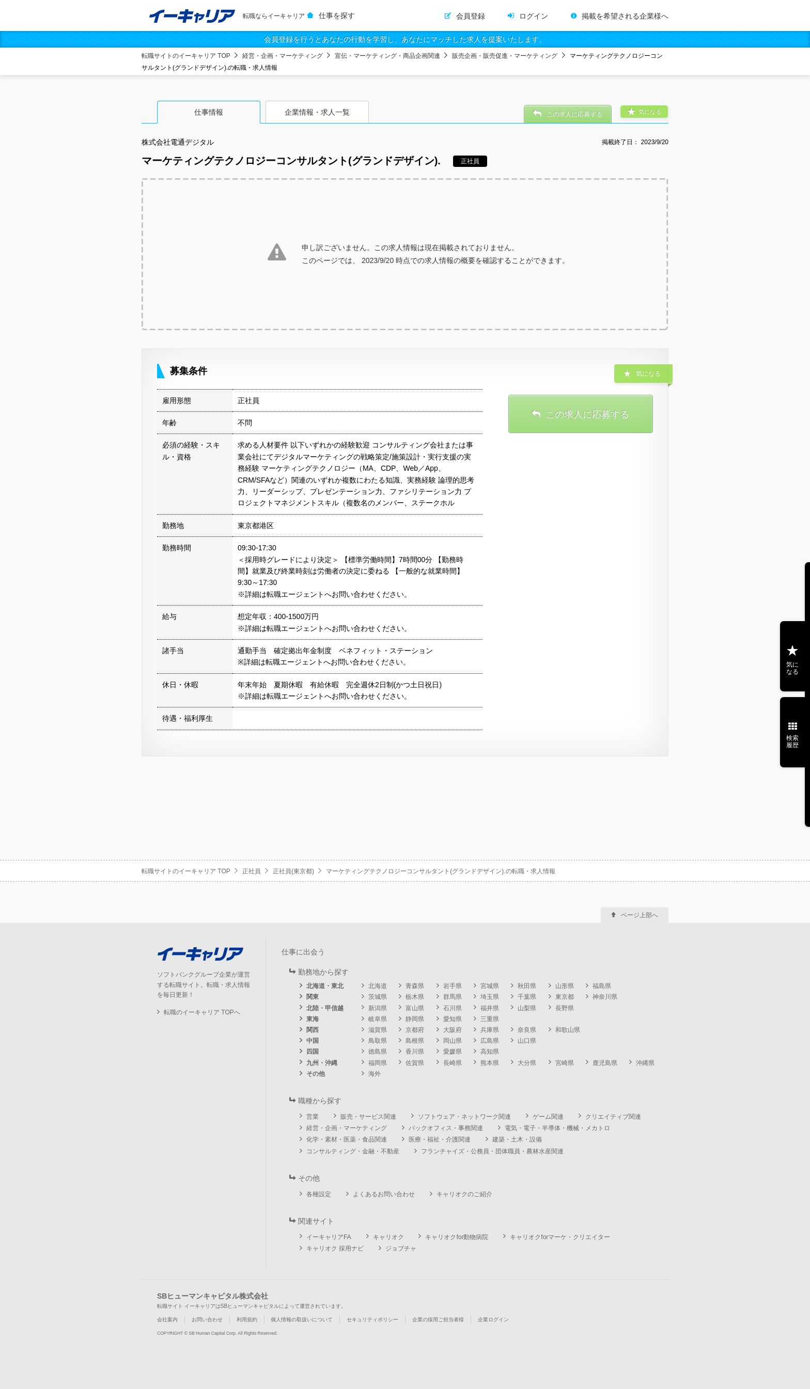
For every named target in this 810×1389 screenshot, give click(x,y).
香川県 (415, 1051)
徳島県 (377, 1051)
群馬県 (452, 996)
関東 (312, 996)
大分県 (527, 1063)
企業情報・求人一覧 (317, 112)
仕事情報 (208, 112)
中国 (312, 1040)
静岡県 (415, 1019)
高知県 (489, 1051)
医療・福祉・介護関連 (440, 1139)
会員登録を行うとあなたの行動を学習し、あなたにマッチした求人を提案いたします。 (405, 39)
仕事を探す (337, 15)
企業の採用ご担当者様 (438, 1319)
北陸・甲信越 (325, 1008)
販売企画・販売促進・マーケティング (504, 55)
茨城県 (377, 996)
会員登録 (470, 16)
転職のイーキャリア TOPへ (202, 1012)
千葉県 (527, 996)
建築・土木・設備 (517, 1139)
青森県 (415, 986)
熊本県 (489, 1063)
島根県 (415, 1040)
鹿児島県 (605, 1063)
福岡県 (377, 1063)
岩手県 (452, 986)
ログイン (533, 16)
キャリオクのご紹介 (464, 1194)
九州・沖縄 (321, 1063)
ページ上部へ (639, 915)
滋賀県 (377, 1029)
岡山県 (452, 1040)
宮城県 (489, 986)
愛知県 (452, 1019)
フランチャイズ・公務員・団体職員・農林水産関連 (492, 1151)
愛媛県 (452, 1051)
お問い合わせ (207, 1319)
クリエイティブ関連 (613, 1116)
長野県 (564, 1008)
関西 (312, 1029)
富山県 (415, 1008)
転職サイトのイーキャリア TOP (186, 55)
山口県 (527, 1040)
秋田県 (527, 986)
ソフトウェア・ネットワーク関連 (464, 1116)
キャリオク (388, 1237)
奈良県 (527, 1029)
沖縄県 (645, 1063)
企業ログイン (493, 1319)
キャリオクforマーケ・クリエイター (560, 1237)
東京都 (564, 996)
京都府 (415, 1029)
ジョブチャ (400, 1248)
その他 (315, 1073)
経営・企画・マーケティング (282, 55)
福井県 (489, 1008)
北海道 (377, 986)
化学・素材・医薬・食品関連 (346, 1139)
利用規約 (247, 1319)
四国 (312, 1051)
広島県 (489, 1040)
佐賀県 (415, 1063)
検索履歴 (792, 741)
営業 (312, 1116)
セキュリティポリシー (372, 1319)
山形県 (564, 986)
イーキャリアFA (328, 1237)
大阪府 (452, 1029)
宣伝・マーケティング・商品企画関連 (387, 55)
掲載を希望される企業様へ (625, 16)
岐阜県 (377, 1019)
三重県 (489, 1019)
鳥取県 (377, 1040)
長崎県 (452, 1063)
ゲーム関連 (548, 1116)
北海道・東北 (325, 986)
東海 (312, 1019)
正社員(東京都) (293, 871)
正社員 (251, 871)
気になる (792, 668)
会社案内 (167, 1319)
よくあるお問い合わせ (384, 1194)
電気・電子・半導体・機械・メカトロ (557, 1128)
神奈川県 (605, 996)
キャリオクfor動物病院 (456, 1237)
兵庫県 (489, 1029)
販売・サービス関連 (368, 1116)
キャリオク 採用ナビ (335, 1248)
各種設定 (318, 1194)
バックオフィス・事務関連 (446, 1128)
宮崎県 (564, 1063)
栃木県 (415, 996)
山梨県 (527, 1008)
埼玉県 (489, 996)
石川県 (452, 1008)
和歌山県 (567, 1029)
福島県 (602, 986)
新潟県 (377, 1008)
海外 (374, 1073)
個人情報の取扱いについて (302, 1319)
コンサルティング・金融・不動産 (352, 1151)
